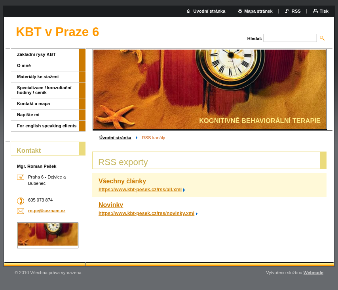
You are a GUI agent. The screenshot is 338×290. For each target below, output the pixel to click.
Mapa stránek (258, 11)
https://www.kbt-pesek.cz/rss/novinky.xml (146, 213)
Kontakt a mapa (33, 103)
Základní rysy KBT (36, 54)
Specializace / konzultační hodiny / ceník (44, 90)
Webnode (313, 272)
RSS (296, 11)
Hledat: (254, 38)
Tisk (324, 11)
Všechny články (122, 181)
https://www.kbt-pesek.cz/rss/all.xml (140, 189)
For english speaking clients (46, 125)
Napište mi (28, 114)
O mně (24, 65)
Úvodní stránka (115, 137)
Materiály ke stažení (38, 76)
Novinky (111, 205)
